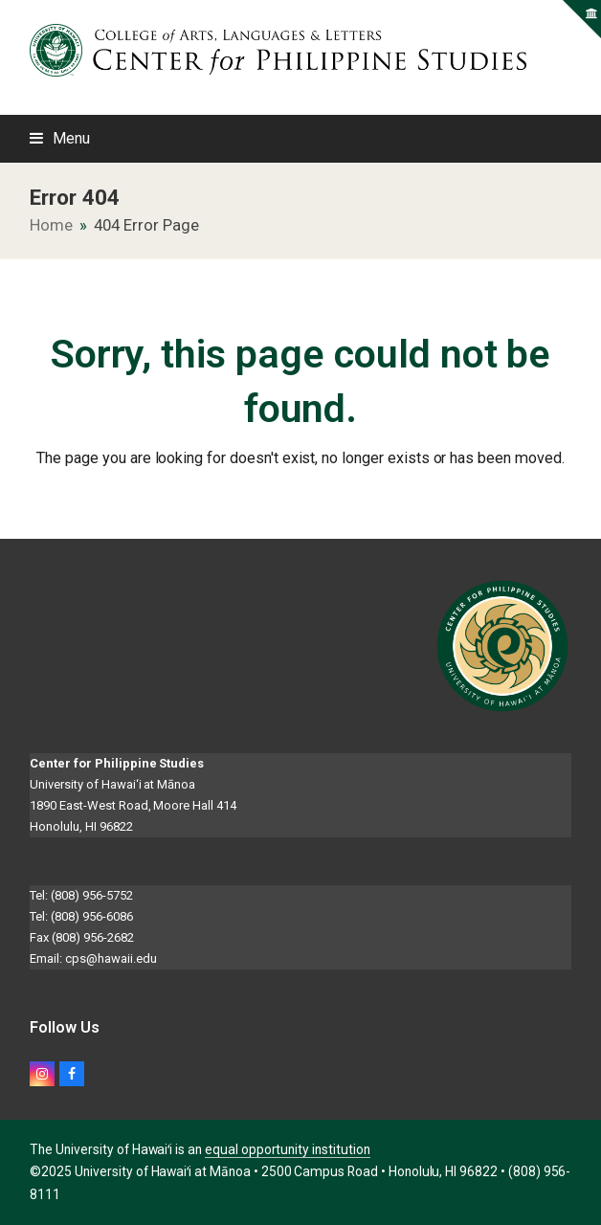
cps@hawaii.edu (110, 958)
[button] (60, 138)
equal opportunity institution (287, 1149)
